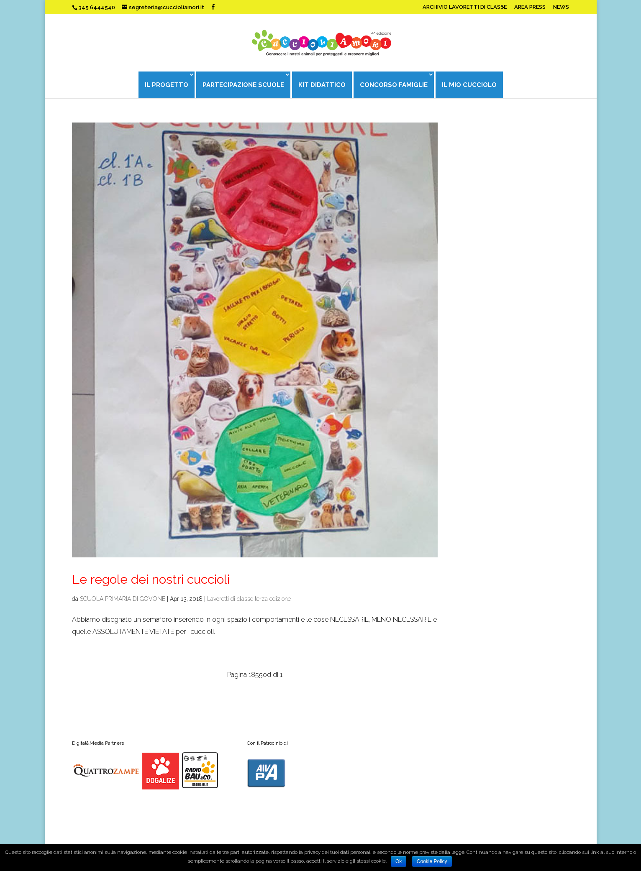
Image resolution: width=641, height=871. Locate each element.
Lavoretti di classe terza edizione (249, 598)
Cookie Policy (432, 861)
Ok (398, 861)
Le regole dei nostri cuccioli (151, 579)
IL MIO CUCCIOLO (469, 85)
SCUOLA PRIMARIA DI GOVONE (122, 598)
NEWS (561, 7)
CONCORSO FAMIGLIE (394, 85)
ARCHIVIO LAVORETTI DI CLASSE (465, 7)
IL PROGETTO (166, 85)
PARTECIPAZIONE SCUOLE (243, 85)
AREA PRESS (530, 7)
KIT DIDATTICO (322, 85)
